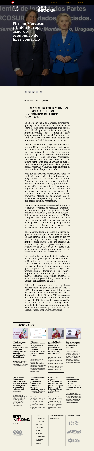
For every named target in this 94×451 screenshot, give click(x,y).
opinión (38, 444)
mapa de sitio (55, 418)
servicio (39, 433)
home (38, 416)
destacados (40, 421)
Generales (57, 2)
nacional (39, 424)
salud (38, 430)
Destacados (71, 2)
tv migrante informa (40, 440)
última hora (40, 419)
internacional (41, 436)
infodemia (39, 427)
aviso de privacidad (57, 416)
